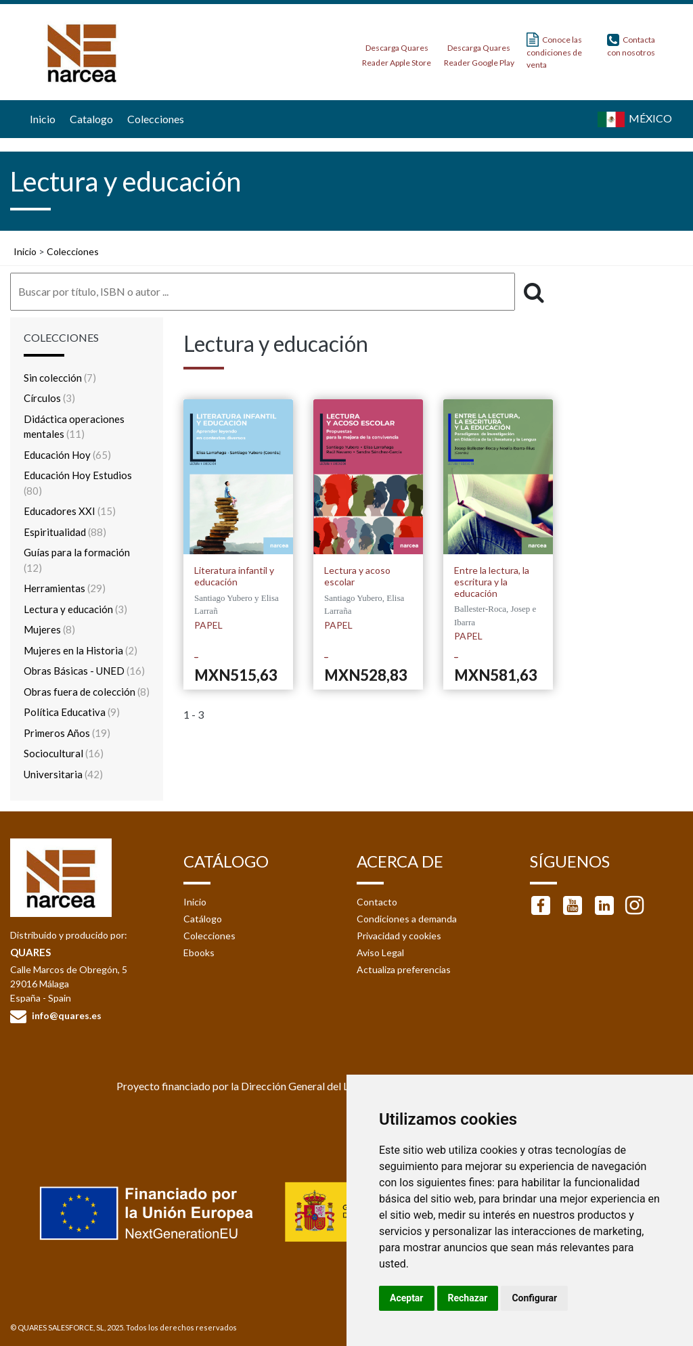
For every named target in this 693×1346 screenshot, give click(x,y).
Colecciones (154, 118)
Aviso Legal (380, 952)
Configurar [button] (534, 1298)
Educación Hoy (67, 455)
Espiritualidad (65, 532)
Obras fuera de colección (87, 692)
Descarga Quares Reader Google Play (479, 51)
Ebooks (199, 952)
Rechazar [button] (468, 1298)
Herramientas (65, 588)
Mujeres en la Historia (80, 650)
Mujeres (49, 629)
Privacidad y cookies (399, 935)
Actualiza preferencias (404, 969)
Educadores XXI (70, 511)
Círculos (49, 398)
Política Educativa (72, 712)
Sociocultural (64, 753)
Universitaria (63, 774)
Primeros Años (67, 733)
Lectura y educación (75, 609)
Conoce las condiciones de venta (554, 51)
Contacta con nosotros (631, 45)
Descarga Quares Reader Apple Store (396, 51)
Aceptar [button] (407, 1298)
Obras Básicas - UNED (84, 671)
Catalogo (89, 118)
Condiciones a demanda (407, 918)
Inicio (40, 118)
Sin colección (60, 378)
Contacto (377, 901)
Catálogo (202, 918)
